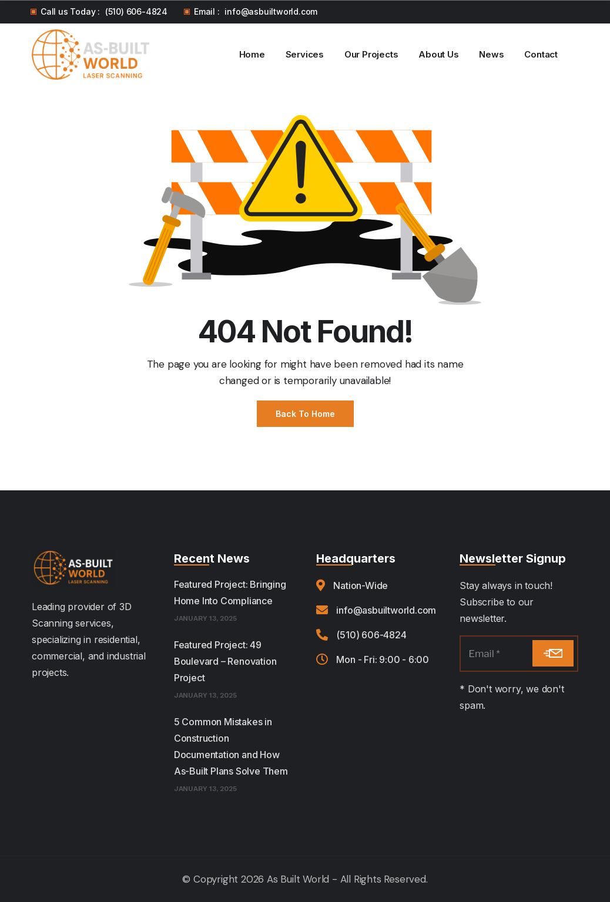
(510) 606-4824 (136, 11)
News (491, 54)
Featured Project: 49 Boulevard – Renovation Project (225, 661)
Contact (541, 54)
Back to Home (305, 414)
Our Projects (371, 54)
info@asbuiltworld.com (270, 11)
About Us (438, 54)
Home (252, 54)
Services (305, 54)
